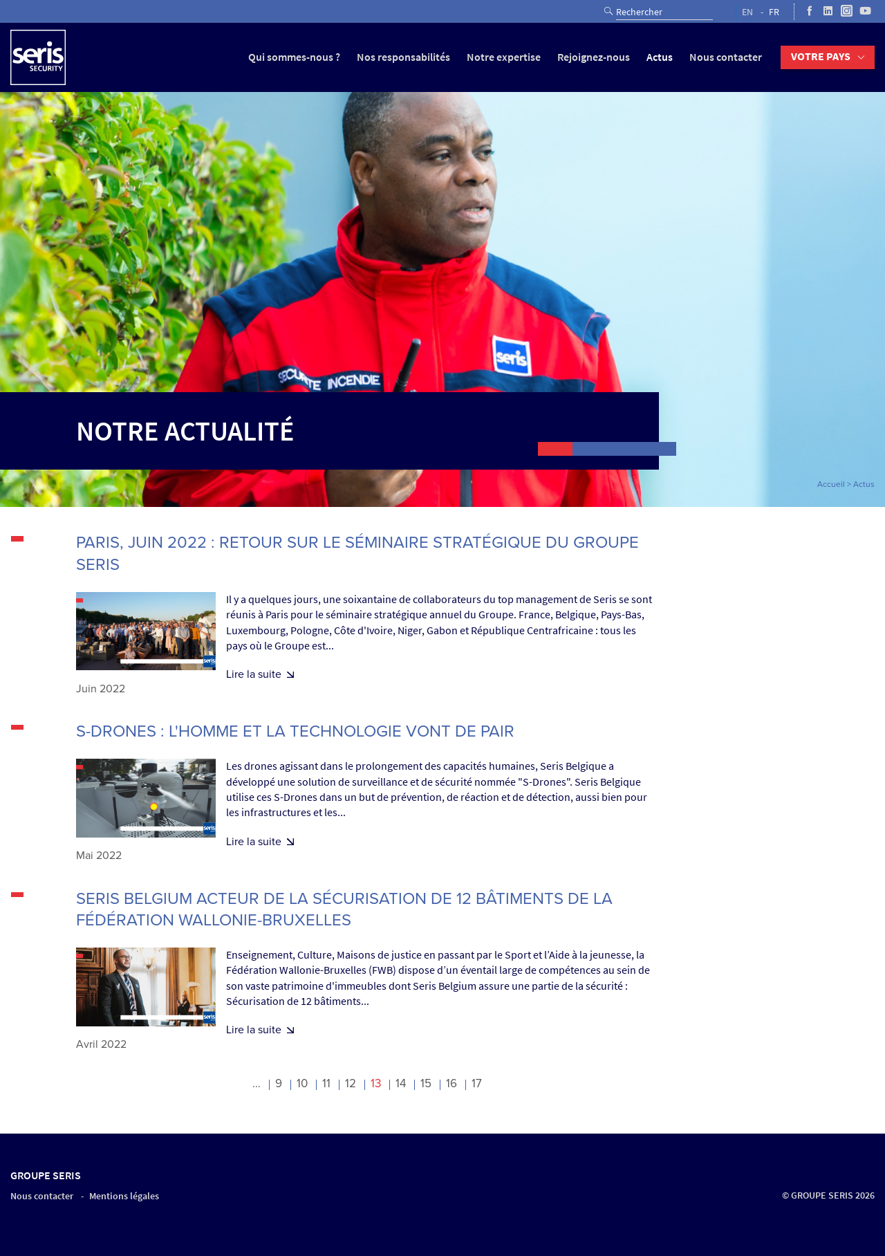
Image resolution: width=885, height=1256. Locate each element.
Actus (659, 57)
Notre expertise (504, 57)
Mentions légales (124, 1196)
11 (326, 1083)
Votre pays (820, 56)
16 (451, 1083)
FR (774, 12)
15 (425, 1083)
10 (302, 1083)
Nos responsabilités (403, 57)
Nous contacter (725, 57)
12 (350, 1083)
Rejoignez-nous (593, 57)
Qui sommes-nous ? (294, 57)
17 (477, 1083)
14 (400, 1083)
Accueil (831, 484)
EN (747, 12)
